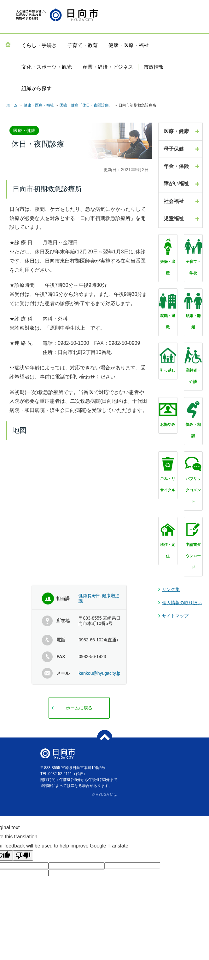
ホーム (12, 105)
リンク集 (171, 589)
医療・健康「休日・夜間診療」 (86, 105)
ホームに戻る (79, 707)
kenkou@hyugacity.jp (99, 673)
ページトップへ (104, 737)
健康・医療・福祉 (39, 105)
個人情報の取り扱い (182, 602)
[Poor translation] (23, 855)
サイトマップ (175, 615)
